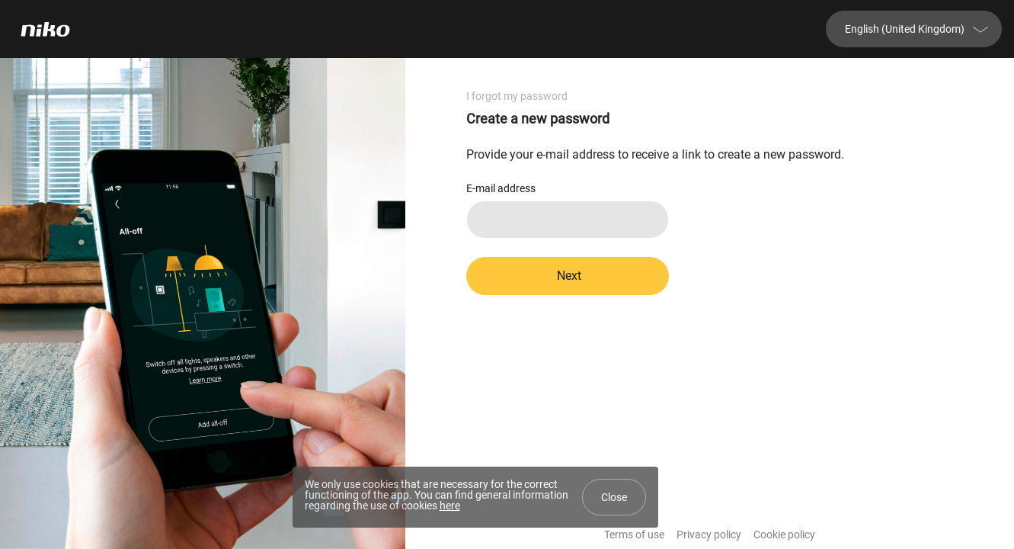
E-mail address (501, 188)
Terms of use (634, 534)
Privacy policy (709, 534)
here (450, 505)
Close (614, 497)
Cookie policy (784, 534)
